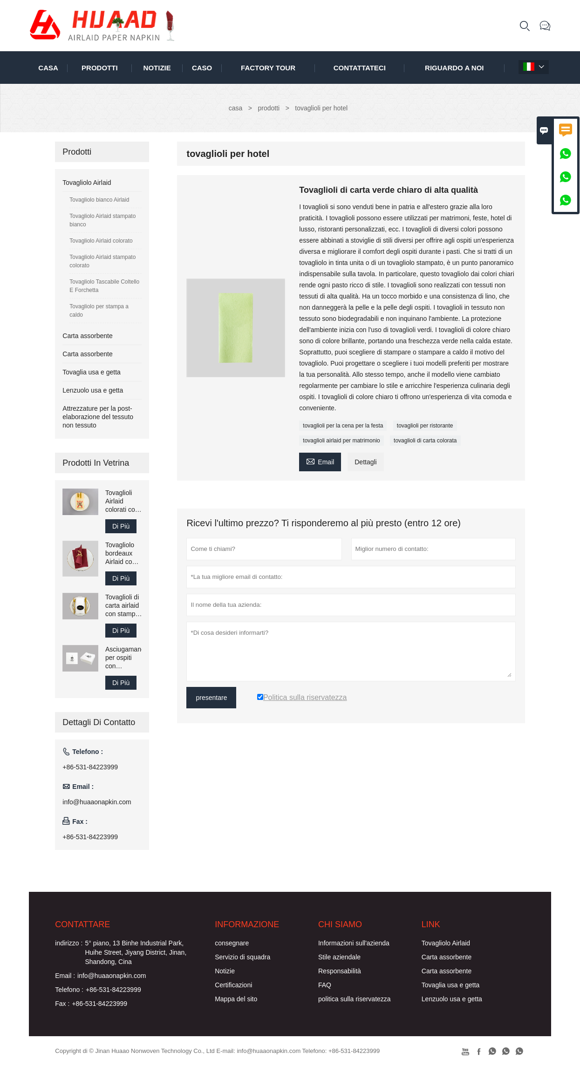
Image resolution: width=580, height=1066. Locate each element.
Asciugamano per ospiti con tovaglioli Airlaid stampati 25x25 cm (123, 657)
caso (202, 68)
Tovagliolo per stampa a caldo (99, 310)
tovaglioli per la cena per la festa (343, 425)
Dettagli (365, 462)
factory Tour (268, 68)
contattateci (360, 68)
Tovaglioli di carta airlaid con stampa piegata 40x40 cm (122, 605)
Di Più (121, 526)
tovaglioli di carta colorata (425, 440)
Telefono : (69, 989)
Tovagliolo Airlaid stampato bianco (102, 220)
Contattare (82, 924)
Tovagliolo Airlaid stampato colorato (102, 261)
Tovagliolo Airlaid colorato (100, 241)
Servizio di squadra (242, 957)
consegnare (232, 943)
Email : (65, 975)
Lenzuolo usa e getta (92, 390)
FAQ (324, 985)
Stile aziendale (339, 957)
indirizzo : (68, 943)
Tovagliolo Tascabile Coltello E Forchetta (104, 285)
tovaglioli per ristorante (425, 425)
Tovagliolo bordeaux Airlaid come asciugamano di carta (123, 553)
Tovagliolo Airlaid (86, 182)
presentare (211, 697)
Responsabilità (339, 971)
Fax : (62, 1003)
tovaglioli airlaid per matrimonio (341, 440)
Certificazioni (233, 985)
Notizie (225, 971)
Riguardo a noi (454, 68)
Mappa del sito (236, 999)
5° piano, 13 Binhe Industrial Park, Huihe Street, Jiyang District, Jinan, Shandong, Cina (135, 952)
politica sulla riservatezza (354, 999)
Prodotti (100, 68)
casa (48, 68)
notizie (157, 68)
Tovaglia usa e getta (91, 372)
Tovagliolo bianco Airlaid (99, 200)
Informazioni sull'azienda (353, 943)
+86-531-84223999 (90, 767)
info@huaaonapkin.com (96, 802)
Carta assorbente (87, 335)
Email (320, 461)
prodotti (269, 108)
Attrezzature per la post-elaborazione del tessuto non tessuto (97, 417)
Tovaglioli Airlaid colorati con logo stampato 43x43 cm (122, 501)
